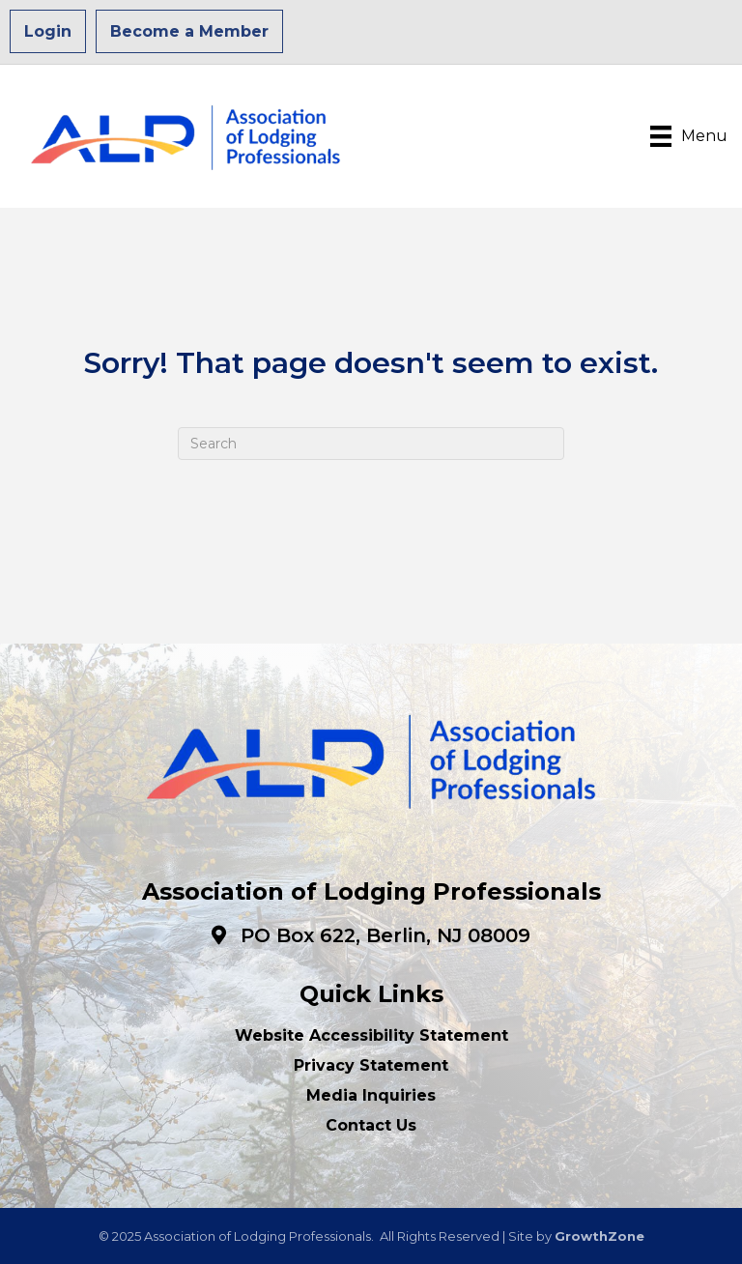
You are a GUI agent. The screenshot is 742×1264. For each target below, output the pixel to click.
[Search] (371, 443)
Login (47, 31)
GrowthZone (599, 1236)
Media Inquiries (371, 1095)
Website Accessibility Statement (371, 1035)
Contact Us (371, 1125)
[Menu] (689, 136)
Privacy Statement (371, 1065)
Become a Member (189, 31)
